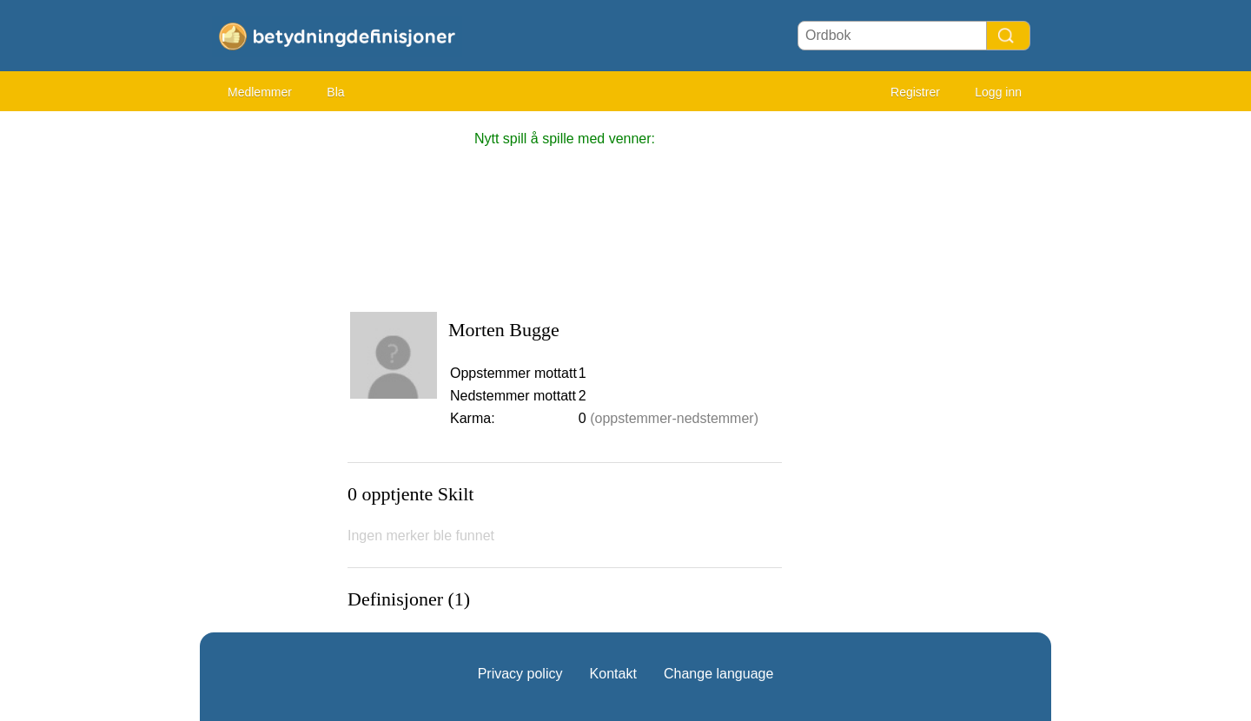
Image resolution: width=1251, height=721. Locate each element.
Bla (335, 92)
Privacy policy (520, 673)
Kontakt (613, 673)
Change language (718, 673)
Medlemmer (260, 92)
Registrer (915, 92)
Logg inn (998, 92)
